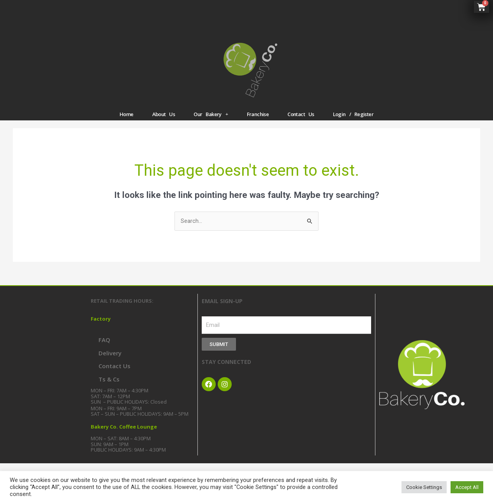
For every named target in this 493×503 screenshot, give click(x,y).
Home (127, 119)
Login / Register (353, 119)
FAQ (104, 346)
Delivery (110, 359)
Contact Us (300, 119)
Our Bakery (211, 119)
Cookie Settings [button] (424, 487)
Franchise (258, 119)
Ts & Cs (109, 385)
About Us (163, 119)
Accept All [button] (467, 487)
